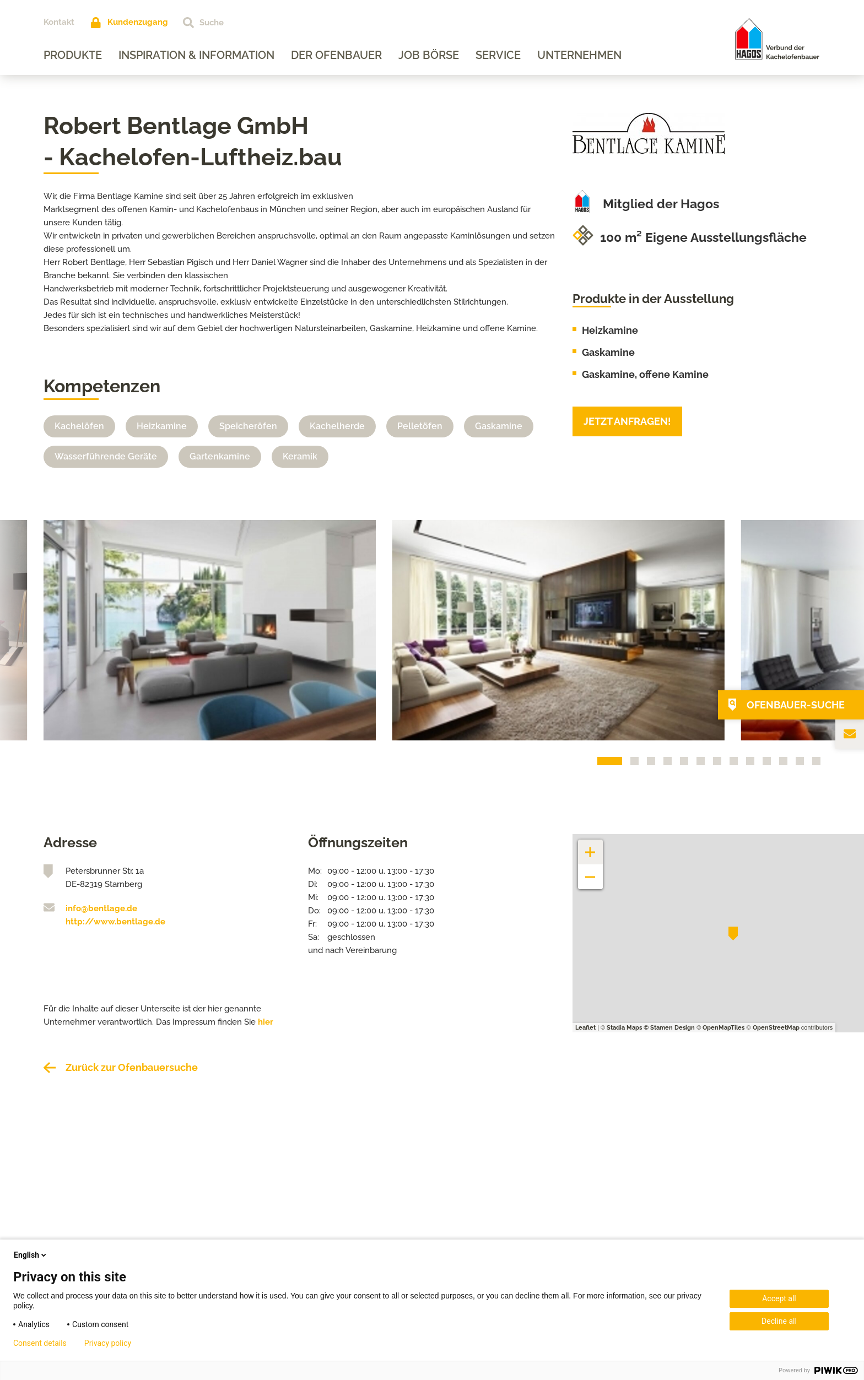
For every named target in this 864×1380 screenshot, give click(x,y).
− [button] (590, 871)
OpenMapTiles (723, 1027)
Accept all (779, 1298)
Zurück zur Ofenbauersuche (132, 1067)
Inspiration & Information (196, 55)
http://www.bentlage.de (115, 922)
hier (265, 1022)
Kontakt (59, 22)
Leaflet (585, 1027)
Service (498, 55)
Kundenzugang (137, 22)
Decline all (779, 1321)
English (31, 1255)
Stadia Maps (624, 1027)
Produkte (73, 55)
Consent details (40, 1343)
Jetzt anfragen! (627, 421)
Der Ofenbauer (336, 55)
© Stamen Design (669, 1027)
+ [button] (590, 846)
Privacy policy (107, 1343)
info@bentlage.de (101, 908)
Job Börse (428, 55)
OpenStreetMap (776, 1027)
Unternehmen (579, 55)
